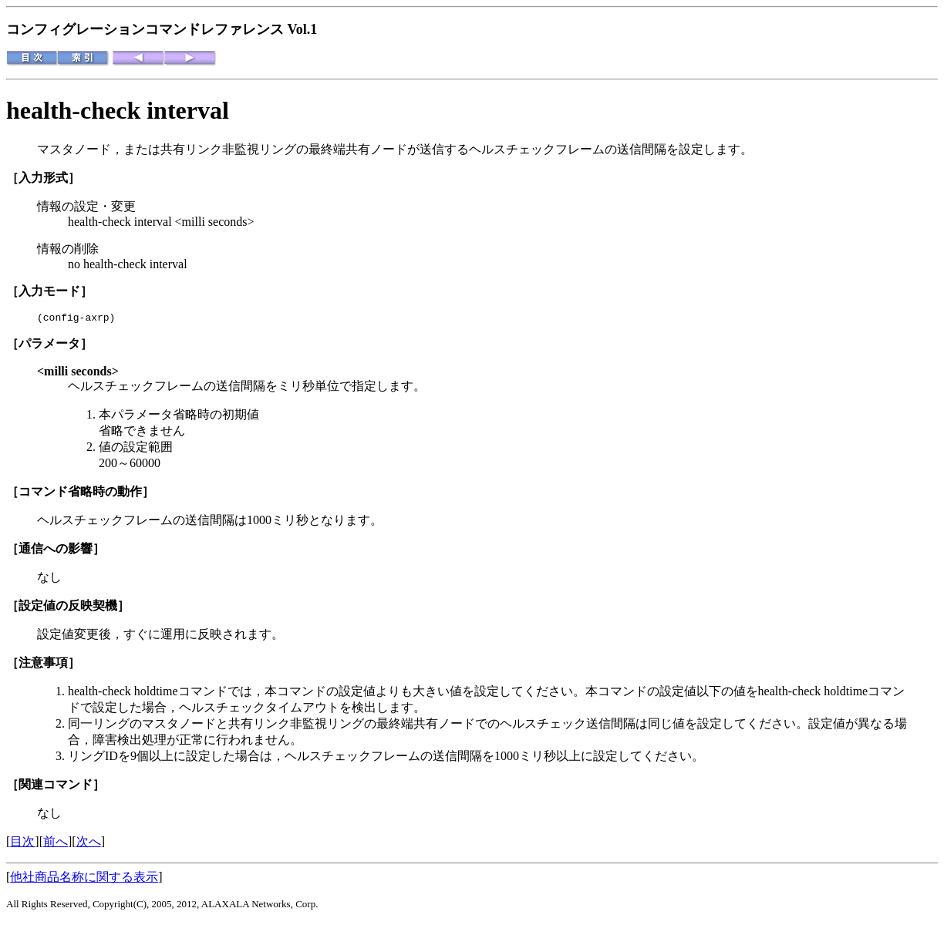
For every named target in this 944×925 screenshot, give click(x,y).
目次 (22, 843)
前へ (55, 843)
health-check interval (117, 110)
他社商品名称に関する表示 (84, 879)
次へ (88, 843)
